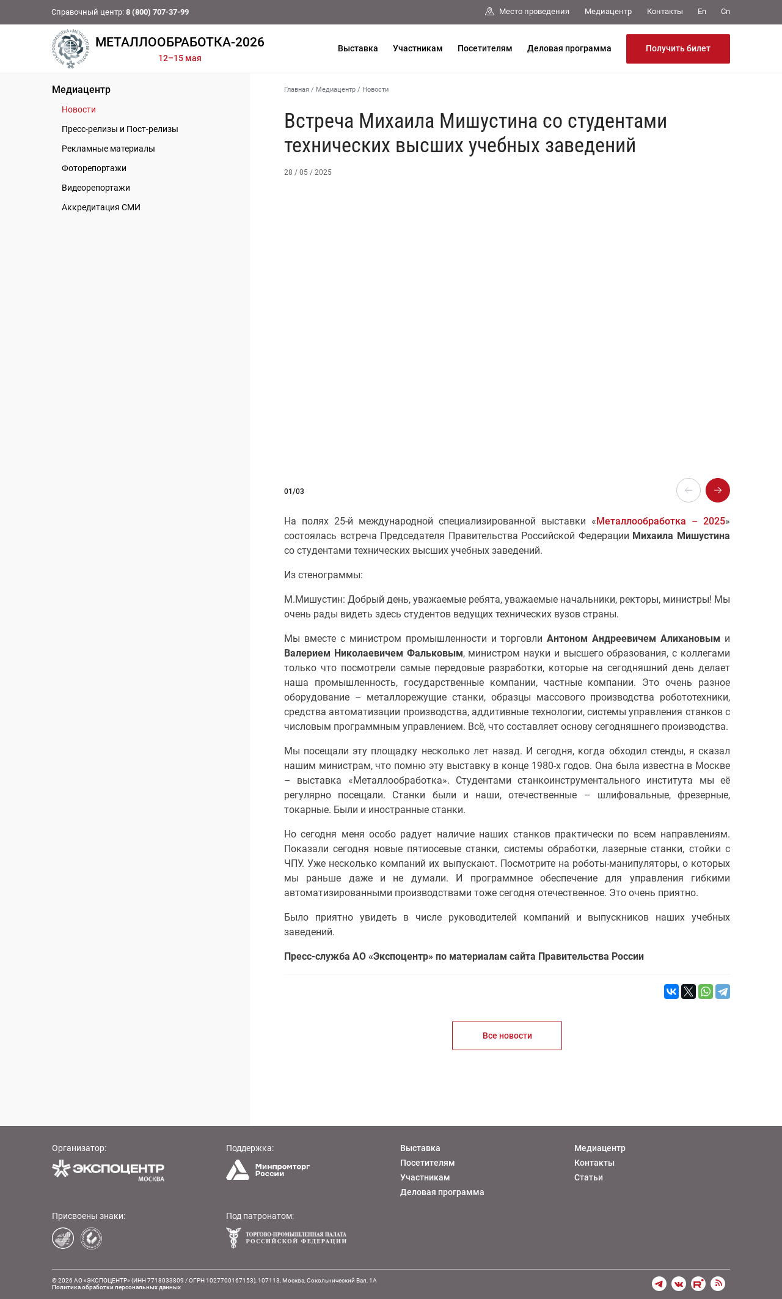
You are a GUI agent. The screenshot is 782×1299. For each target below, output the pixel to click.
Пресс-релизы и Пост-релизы (120, 129)
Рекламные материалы (108, 148)
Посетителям (485, 48)
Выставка (358, 48)
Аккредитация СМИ (101, 207)
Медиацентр (81, 89)
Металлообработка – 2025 (660, 521)
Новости (79, 109)
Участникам (418, 48)
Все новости (507, 1035)
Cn (725, 11)
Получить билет (678, 48)
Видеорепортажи (96, 188)
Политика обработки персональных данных (116, 1287)
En (702, 11)
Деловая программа (569, 48)
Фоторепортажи (94, 168)
